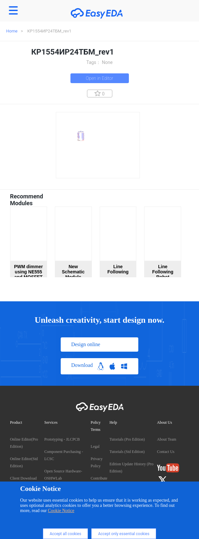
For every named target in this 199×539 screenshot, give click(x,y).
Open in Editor (99, 78)
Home (12, 31)
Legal (95, 446)
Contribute (99, 478)
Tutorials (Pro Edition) (127, 439)
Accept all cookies (65, 534)
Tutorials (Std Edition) (126, 451)
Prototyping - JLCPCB (62, 439)
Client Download (23, 478)
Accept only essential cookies (123, 534)
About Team (166, 439)
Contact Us (166, 451)
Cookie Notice (61, 510)
